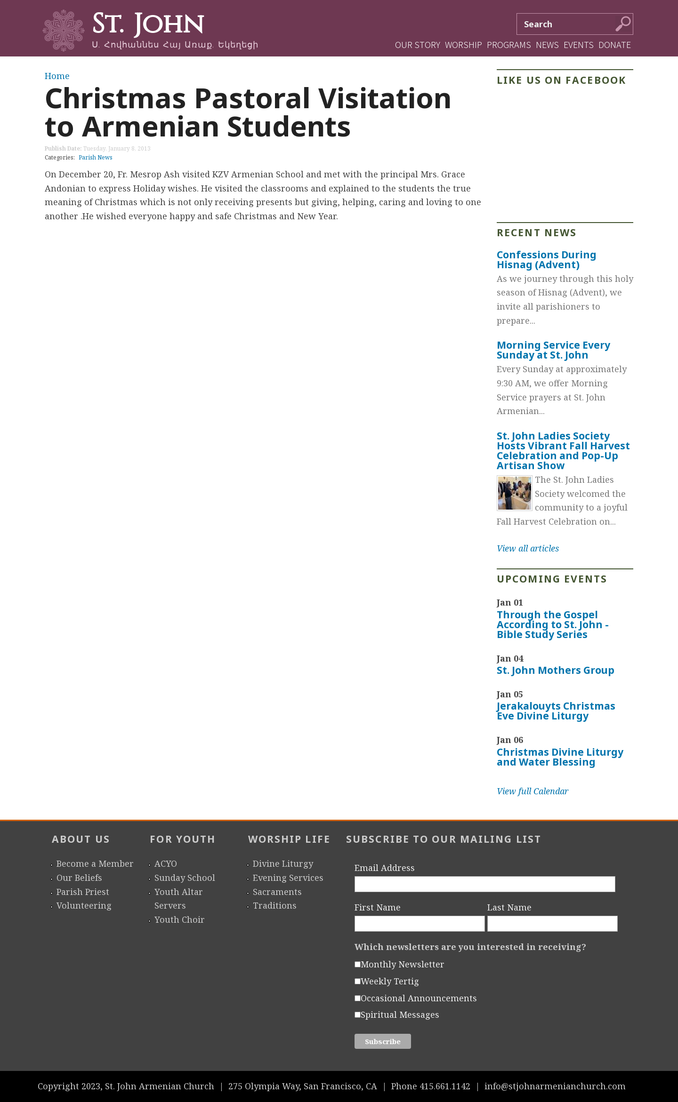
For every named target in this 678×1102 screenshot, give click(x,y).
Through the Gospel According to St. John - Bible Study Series (553, 624)
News (547, 44)
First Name (378, 907)
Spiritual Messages (400, 1014)
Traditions (275, 905)
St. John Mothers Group (555, 670)
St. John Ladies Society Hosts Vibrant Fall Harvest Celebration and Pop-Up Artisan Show (563, 450)
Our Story (417, 44)
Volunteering (84, 905)
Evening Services (288, 877)
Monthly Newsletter (402, 964)
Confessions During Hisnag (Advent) (547, 259)
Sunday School (184, 877)
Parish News (96, 157)
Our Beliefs (79, 877)
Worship (463, 44)
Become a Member (95, 863)
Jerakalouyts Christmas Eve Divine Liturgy (556, 710)
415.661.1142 (445, 1086)
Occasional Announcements (419, 998)
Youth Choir (179, 919)
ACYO (165, 863)
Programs (509, 44)
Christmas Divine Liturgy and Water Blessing (560, 756)
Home (57, 75)
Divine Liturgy (283, 863)
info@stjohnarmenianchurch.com (555, 1086)
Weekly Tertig (390, 981)
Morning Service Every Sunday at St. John (553, 349)
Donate (614, 44)
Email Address (385, 867)
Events (579, 44)
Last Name (509, 907)
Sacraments (277, 891)
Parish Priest (82, 891)
